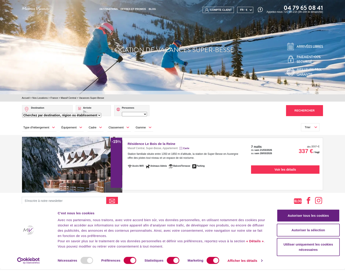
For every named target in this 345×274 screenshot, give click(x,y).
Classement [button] (116, 127)
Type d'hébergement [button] (36, 127)
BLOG (152, 9)
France (54, 98)
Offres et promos (133, 9)
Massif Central (68, 98)
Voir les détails (285, 169)
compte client (218, 10)
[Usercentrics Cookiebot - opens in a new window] (28, 265)
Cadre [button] (92, 127)
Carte (186, 148)
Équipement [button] (69, 127)
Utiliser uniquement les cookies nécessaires (308, 251)
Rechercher (304, 110)
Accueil (25, 98)
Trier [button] (307, 127)
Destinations (108, 9)
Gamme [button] (141, 127)
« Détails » (255, 246)
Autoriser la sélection (308, 235)
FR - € (243, 9)
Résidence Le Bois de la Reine (151, 144)
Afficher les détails (242, 265)
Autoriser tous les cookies (308, 220)
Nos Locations (40, 98)
